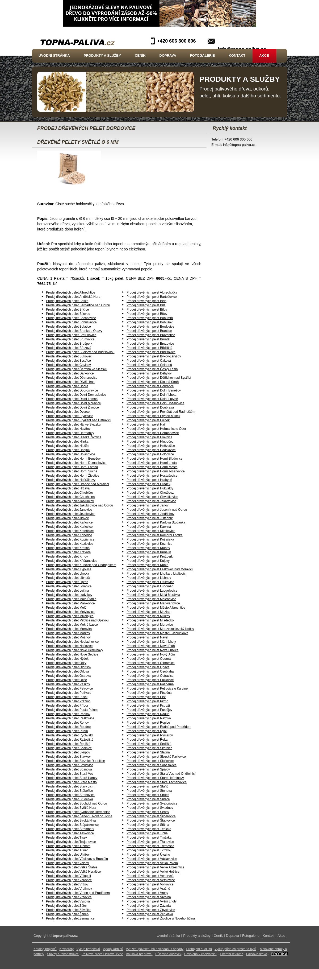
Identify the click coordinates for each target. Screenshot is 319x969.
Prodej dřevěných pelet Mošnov (68, 637)
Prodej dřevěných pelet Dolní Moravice (73, 403)
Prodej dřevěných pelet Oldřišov (68, 667)
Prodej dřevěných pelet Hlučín (67, 446)
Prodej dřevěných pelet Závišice (68, 910)
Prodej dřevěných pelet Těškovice (70, 833)
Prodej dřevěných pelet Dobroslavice (72, 390)
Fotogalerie (202, 55)
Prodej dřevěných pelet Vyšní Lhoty (152, 901)
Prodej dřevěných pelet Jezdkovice (70, 514)
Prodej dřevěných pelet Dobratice (150, 386)
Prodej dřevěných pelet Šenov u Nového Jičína (79, 816)
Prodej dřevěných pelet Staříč (147, 786)
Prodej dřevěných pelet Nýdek (67, 659)
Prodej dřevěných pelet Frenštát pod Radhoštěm (161, 412)
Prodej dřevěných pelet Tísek (66, 837)
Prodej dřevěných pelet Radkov (68, 714)
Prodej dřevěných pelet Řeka (147, 739)
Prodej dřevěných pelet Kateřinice (70, 531)
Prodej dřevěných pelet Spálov (148, 769)
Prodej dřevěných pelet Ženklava (150, 914)
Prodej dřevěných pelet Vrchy (147, 893)
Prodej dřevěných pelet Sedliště (149, 744)
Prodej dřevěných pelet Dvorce (68, 412)
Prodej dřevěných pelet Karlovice (69, 527)
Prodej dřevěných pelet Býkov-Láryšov (154, 356)
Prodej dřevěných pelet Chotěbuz (150, 492)
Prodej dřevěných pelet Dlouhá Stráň (153, 382)
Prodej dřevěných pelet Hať (146, 424)
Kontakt (237, 55)
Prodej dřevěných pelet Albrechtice (70, 292)
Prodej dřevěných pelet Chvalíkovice (152, 497)
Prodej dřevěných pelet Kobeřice (69, 535)
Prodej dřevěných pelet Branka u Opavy (74, 331)
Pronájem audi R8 (199, 949)
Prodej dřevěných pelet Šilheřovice (151, 816)
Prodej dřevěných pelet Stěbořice (69, 791)
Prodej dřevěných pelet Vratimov (69, 888)
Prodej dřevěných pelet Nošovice (69, 646)
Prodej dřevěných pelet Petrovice (69, 688)
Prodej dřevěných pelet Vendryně (150, 876)
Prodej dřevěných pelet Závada (149, 906)
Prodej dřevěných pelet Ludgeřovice (152, 590)
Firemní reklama (231, 954)
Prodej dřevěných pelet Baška (67, 301)
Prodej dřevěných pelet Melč (66, 607)
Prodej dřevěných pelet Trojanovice (71, 842)
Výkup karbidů (113, 949)
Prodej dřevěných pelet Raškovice (70, 718)
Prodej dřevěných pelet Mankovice (70, 603)
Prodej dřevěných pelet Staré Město (71, 782)
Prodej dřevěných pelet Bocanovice (71, 318)
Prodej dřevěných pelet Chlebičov (70, 492)
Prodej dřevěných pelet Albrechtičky (152, 292)
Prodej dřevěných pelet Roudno (68, 727)
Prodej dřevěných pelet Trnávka (149, 837)
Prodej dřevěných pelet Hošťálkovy (70, 480)
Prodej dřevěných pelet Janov (148, 505)
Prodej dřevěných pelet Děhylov (149, 373)
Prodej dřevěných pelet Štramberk (70, 829)
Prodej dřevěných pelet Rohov (67, 722)
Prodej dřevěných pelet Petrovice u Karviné (157, 688)
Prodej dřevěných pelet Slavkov (68, 756)
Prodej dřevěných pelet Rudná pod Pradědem (159, 727)
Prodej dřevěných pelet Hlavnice (149, 437)
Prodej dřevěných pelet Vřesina (149, 897)
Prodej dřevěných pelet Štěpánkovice (72, 825)
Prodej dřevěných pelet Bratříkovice (71, 335)
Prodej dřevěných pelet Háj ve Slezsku (73, 424)
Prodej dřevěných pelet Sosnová (69, 769)
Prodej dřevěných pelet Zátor (66, 906)
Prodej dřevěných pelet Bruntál (148, 339)
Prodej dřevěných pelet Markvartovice (153, 603)
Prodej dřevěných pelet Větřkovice (151, 880)
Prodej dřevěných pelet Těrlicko (149, 829)
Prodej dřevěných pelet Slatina (148, 752)
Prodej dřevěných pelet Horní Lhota (152, 463)
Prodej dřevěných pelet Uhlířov (68, 854)
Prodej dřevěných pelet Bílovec (68, 314)
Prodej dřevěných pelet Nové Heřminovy (74, 650)
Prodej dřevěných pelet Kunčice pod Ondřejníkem (81, 565)
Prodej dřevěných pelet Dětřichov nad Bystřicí (159, 378)
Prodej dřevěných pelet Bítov (147, 314)
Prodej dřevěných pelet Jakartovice (151, 501)
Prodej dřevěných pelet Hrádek (148, 484)
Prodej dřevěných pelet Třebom (68, 846)
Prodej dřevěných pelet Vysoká (68, 901)
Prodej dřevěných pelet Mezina (148, 612)
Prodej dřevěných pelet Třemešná (150, 846)
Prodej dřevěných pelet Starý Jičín (70, 786)
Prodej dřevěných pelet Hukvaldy (150, 488)
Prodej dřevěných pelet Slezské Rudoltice (75, 761)
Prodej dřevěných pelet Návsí (147, 637)
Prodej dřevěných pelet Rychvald (69, 735)
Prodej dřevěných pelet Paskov (68, 684)
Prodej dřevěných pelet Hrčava (68, 488)
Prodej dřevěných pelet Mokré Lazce (72, 624)
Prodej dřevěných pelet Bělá (146, 301)
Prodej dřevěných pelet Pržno (147, 701)
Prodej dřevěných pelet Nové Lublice (152, 650)
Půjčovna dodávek (168, 954)
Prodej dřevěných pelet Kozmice (149, 544)
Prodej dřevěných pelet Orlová (67, 671)
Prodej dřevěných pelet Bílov (147, 309)
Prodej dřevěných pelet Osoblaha (150, 671)
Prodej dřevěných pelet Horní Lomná (72, 467)
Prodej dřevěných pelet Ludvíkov (69, 595)
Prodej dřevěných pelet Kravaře (68, 552)
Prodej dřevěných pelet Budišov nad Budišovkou (80, 352)
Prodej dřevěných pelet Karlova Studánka (156, 522)
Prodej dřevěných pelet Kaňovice (69, 522)
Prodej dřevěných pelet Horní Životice (72, 475)
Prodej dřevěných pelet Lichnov (149, 578)
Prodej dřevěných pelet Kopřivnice (70, 539)
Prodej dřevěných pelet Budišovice (151, 352)
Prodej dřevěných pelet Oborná (149, 659)
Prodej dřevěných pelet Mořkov (68, 633)
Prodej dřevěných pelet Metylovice (70, 612)
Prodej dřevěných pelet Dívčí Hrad (70, 382)
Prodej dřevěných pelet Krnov (67, 556)
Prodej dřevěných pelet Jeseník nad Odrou (157, 510)
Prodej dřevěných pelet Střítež (148, 795)
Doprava (168, 55)
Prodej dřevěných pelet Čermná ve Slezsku (76, 369)
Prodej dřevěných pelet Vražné (148, 888)
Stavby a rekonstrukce (63, 954)
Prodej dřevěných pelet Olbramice (151, 663)
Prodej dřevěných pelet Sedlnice (69, 748)
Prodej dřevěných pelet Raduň (148, 714)
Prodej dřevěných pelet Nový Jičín (151, 654)
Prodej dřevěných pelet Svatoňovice (152, 803)
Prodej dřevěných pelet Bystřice (68, 360)
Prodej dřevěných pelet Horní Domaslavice (76, 463)
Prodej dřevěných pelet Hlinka (67, 441)
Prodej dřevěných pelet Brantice (149, 331)
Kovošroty (66, 949)
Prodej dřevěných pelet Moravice (150, 624)
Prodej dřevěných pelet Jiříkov (67, 518)
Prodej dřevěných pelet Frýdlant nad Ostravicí (78, 420)
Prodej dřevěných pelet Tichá (147, 833)
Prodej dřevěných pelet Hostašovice (152, 475)
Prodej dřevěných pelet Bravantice (151, 335)
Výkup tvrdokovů (88, 949)
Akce (264, 55)
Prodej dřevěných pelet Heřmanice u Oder (156, 429)
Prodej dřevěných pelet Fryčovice (69, 416)
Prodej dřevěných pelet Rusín (67, 731)
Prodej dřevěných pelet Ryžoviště (69, 739)
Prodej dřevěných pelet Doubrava (150, 407)
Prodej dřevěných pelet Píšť (146, 697)
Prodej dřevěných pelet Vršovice (69, 897)
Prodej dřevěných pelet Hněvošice (151, 446)
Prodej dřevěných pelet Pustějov (149, 710)
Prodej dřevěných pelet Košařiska (150, 539)
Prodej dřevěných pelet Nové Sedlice (72, 654)
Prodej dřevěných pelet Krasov (148, 548)
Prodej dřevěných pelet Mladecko (150, 620)
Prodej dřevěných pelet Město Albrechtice (156, 607)
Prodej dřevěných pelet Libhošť (68, 578)
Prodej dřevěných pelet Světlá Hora (71, 808)
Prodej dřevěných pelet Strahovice (70, 795)
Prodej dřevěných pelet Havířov (68, 429)
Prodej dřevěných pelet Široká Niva (71, 820)
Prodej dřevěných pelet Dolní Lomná (72, 399)
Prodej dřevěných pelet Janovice (69, 510)
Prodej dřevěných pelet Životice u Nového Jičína (161, 918)
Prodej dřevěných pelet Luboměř (150, 586)
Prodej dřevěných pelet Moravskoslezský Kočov (160, 629)
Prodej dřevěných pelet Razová (149, 718)
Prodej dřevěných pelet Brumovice (70, 339)
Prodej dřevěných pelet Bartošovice (152, 297)
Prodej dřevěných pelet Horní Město (152, 467)
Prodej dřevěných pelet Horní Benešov (73, 458)
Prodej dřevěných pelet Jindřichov (150, 514)
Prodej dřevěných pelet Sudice (148, 799)
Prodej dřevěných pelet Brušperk (69, 343)
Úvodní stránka (54, 55)
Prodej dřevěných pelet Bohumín (150, 318)
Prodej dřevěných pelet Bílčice (67, 309)
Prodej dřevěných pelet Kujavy (148, 561)
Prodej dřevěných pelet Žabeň (67, 914)
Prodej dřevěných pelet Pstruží (148, 705)
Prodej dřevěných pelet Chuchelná (70, 497)
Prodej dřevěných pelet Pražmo (68, 701)
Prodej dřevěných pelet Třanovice (150, 842)
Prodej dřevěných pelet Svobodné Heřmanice (78, 812)
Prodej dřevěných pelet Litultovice (150, 582)
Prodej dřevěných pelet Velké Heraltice (73, 871)
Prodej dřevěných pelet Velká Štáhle (71, 867)
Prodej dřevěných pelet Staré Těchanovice (157, 782)
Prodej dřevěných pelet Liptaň (67, 582)
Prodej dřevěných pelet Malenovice (151, 599)
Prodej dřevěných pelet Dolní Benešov (154, 390)
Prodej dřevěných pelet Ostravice (150, 676)
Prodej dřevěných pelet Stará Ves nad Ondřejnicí (161, 774)
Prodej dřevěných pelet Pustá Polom (72, 710)
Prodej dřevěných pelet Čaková (149, 360)
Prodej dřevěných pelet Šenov (148, 812)
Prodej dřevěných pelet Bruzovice (150, 343)
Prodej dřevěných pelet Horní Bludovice (155, 458)
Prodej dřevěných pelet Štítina (148, 825)
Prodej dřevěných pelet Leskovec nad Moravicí (160, 569)
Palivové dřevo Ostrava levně (102, 954)
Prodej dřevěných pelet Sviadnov (150, 808)
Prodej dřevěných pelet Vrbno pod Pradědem (78, 893)
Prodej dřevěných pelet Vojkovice (150, 884)
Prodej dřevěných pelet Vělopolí (68, 876)
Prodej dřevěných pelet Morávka (69, 629)
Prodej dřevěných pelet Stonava (149, 791)
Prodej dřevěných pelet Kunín (147, 565)
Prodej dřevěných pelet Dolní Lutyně (152, 399)
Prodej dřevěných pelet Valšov (67, 863)
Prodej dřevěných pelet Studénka (69, 799)
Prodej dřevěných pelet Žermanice (70, 918)
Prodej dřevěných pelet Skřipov (68, 752)
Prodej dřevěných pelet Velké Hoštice (153, 871)
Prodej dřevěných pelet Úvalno (148, 854)
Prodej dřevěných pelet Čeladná (149, 365)
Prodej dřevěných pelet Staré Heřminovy (155, 778)
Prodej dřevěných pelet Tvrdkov (149, 850)
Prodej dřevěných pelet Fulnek (148, 420)
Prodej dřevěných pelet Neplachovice (72, 642)
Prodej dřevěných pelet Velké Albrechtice (155, 867)
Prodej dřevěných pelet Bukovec (69, 356)
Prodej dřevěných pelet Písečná (149, 693)
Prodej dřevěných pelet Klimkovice (151, 531)
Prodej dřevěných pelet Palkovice (150, 680)
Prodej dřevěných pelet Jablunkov (70, 501)
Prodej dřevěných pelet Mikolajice (70, 616)
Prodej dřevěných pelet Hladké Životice (73, 437)
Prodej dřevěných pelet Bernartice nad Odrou (78, 305)
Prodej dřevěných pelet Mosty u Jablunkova (157, 633)
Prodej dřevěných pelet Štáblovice (151, 820)
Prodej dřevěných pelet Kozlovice (69, 544)
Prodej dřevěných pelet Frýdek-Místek (153, 416)
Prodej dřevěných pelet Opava (148, 667)
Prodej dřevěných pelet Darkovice (70, 373)
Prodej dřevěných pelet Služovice (150, 761)
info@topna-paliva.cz (239, 145)
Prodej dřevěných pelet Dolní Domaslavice (76, 395)
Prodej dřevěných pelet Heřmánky (70, 433)
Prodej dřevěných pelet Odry (66, 663)
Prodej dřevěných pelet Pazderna (150, 684)
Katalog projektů (45, 949)
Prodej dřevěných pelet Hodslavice (151, 450)
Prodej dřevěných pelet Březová (68, 348)
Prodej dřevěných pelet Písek (66, 697)
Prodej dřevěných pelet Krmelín (149, 552)
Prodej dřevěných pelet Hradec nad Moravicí (77, 484)
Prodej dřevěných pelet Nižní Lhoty (151, 642)
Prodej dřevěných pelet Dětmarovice (71, 378)
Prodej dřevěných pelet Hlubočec (150, 441)
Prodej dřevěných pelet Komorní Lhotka (155, 535)
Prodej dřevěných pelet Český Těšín (152, 369)
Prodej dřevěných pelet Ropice (148, 722)
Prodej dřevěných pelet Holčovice (150, 454)
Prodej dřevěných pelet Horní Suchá (71, 471)
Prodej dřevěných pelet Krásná (68, 548)
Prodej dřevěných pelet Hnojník (68, 450)
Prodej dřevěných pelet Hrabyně (149, 480)
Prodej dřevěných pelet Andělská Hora (73, 297)
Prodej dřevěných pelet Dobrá (67, 386)
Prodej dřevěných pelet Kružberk (150, 556)
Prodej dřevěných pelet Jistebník (150, 518)
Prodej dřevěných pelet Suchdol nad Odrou (76, 803)
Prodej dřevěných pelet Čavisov (68, 365)
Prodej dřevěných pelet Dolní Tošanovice (155, 403)
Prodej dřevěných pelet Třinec (67, 850)
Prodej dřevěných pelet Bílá (146, 305)
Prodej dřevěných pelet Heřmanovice (153, 433)
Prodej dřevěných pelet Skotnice (149, 748)
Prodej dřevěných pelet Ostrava (68, 676)
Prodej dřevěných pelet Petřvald (68, 693)
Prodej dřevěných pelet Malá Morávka (153, 595)
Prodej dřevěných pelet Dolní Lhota (151, 395)
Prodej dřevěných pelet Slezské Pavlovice (156, 756)
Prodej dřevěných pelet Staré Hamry (71, 778)
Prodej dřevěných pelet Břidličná (149, 348)
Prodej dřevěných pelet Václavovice (152, 859)
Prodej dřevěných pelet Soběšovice (152, 765)
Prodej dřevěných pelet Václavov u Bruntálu (77, 859)
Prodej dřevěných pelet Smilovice (69, 765)
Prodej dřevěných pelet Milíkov (148, 616)
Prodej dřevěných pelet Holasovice (70, 454)
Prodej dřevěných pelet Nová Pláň (151, 646)
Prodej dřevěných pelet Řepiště (68, 744)
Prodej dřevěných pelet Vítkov (67, 884)
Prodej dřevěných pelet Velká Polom (152, 863)
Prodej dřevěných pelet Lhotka (67, 573)
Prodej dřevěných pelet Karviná (149, 527)
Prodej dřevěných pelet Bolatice (68, 326)
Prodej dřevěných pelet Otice (66, 680)
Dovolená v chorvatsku (200, 954)
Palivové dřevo (256, 954)
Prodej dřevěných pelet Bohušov (150, 322)
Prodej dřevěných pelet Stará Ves (69, 774)
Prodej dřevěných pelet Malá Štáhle (71, 599)
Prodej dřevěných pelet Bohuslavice (71, 322)
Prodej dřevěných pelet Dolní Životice (72, 407)
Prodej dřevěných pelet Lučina (67, 590)
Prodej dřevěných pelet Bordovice (150, 326)
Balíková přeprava (139, 954)
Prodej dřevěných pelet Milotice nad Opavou (77, 620)
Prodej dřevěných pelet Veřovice (69, 880)
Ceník (140, 55)
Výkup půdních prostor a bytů (235, 949)
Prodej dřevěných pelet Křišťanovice (71, 561)
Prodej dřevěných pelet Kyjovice (68, 569)
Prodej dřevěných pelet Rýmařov (150, 735)
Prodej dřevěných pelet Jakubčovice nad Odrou (79, 505)
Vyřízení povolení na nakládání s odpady (154, 949)
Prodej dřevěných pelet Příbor (67, 705)
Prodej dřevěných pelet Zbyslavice (151, 910)
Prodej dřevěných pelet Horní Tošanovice (156, 471)
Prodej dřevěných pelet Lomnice (68, 586)
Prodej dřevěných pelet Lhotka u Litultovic (156, 573)
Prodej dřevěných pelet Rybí (147, 731)
